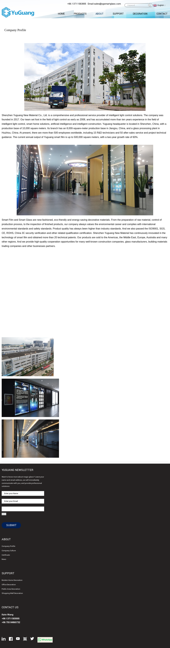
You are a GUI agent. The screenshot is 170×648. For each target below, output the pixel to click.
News (4, 559)
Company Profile (8, 546)
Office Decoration (9, 584)
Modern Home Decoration (12, 580)
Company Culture (9, 550)
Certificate (6, 555)
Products (80, 13)
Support (118, 13)
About (100, 13)
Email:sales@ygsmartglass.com (104, 3)
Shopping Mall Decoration (12, 593)
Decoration (140, 13)
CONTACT (162, 13)
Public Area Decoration (11, 589)
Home (61, 13)
